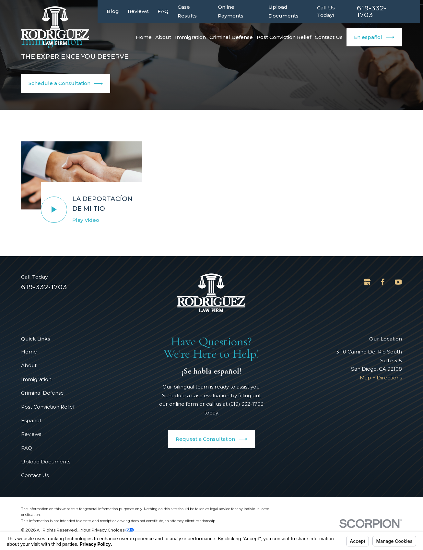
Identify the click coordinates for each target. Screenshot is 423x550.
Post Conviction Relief (48, 407)
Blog (113, 11)
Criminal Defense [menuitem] (231, 37)
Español (31, 420)
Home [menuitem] (144, 37)
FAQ (163, 11)
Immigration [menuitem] (190, 37)
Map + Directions (381, 378)
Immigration (36, 379)
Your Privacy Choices (107, 530)
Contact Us (35, 475)
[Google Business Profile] (367, 282)
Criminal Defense (42, 393)
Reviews (138, 11)
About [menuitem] (163, 37)
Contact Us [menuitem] (329, 37)
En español (374, 37)
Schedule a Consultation (66, 83)
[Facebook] (382, 282)
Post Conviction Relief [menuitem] (284, 37)
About (29, 365)
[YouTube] (398, 282)
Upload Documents (45, 462)
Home (29, 352)
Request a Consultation (211, 439)
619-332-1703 (372, 11)
